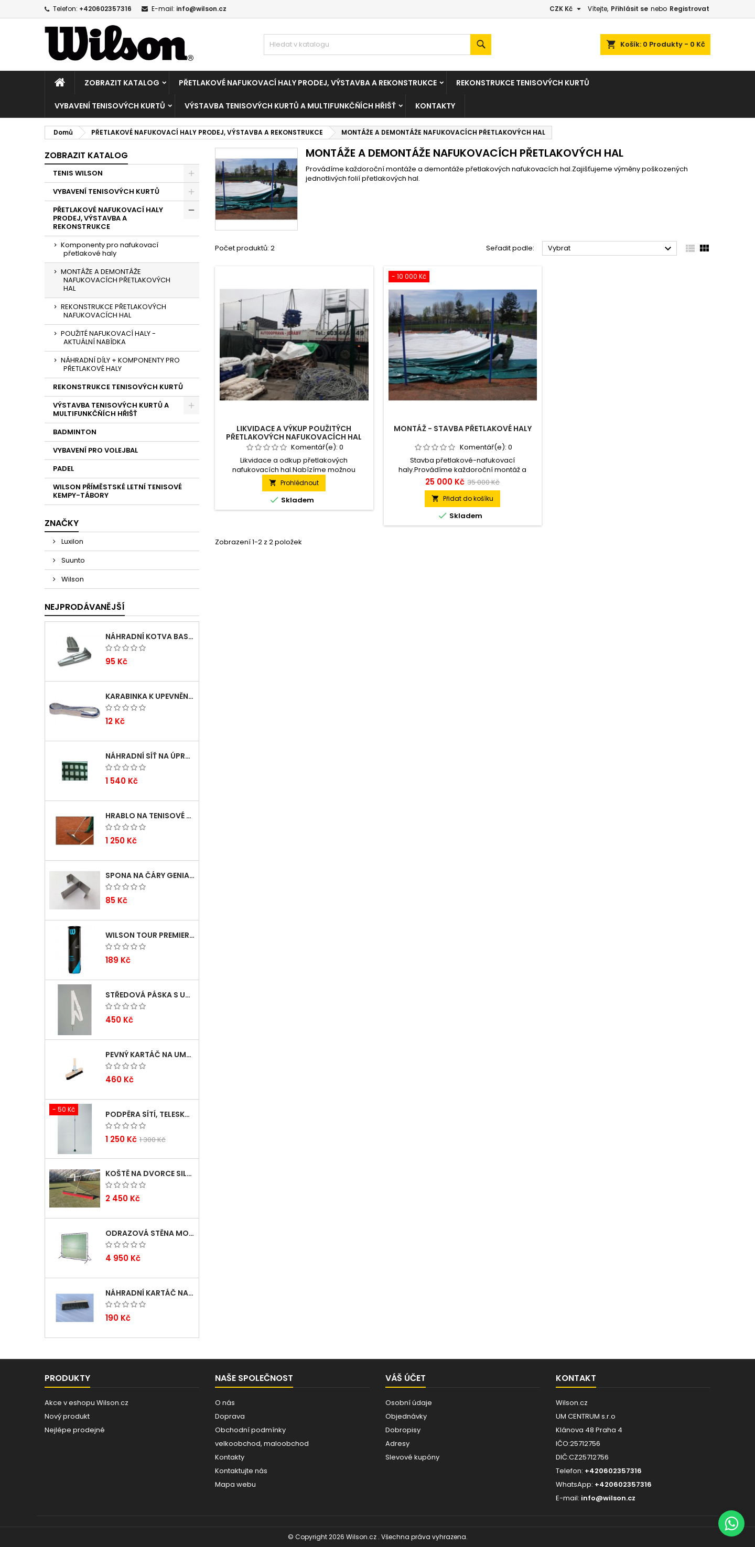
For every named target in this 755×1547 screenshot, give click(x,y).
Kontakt (576, 1378)
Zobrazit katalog (121, 83)
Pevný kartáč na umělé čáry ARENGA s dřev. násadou (150, 1054)
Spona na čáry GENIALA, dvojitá (150, 875)
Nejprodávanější (85, 607)
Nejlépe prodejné (75, 1430)
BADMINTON (74, 432)
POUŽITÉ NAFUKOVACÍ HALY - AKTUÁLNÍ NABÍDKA (108, 337)
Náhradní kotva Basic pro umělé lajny (150, 636)
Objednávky (406, 1416)
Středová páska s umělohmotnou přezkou (150, 995)
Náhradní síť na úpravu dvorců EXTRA (150, 756)
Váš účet (405, 1378)
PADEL (63, 469)
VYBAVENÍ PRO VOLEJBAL (95, 450)
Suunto (72, 560)
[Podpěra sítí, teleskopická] (74, 1110)
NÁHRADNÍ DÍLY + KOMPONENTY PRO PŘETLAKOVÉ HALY (120, 364)
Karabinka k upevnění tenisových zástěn (150, 696)
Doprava (230, 1416)
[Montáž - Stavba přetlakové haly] (463, 277)
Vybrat (611, 249)
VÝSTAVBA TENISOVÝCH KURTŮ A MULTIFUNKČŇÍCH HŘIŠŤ (290, 106)
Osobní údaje (408, 1403)
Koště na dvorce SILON (150, 1173)
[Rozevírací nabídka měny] (566, 9)
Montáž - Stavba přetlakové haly (463, 428)
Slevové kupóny (412, 1457)
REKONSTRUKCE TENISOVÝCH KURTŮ (522, 83)
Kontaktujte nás (241, 1471)
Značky (62, 523)
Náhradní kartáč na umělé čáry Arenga (150, 1293)
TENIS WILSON (78, 173)
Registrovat (689, 8)
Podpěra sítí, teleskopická (150, 1114)
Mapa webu (235, 1484)
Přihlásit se (629, 8)
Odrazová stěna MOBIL (150, 1233)
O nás (225, 1403)
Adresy (397, 1444)
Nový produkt (67, 1416)
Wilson (72, 579)
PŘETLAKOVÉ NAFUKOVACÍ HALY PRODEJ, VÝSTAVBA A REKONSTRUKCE (308, 83)
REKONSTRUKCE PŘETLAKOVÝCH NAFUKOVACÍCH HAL (113, 311)
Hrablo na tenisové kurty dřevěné (150, 815)
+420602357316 (105, 8)
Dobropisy (402, 1430)
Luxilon (71, 541)
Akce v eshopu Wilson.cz (86, 1403)
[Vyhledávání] (377, 44)
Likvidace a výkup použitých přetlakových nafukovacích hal (294, 432)
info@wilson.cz (201, 8)
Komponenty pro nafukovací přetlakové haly (109, 249)
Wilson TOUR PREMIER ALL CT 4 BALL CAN (150, 935)
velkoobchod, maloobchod (262, 1444)
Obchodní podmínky (250, 1430)
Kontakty (435, 106)
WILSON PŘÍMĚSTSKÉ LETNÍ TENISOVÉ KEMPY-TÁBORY (117, 491)
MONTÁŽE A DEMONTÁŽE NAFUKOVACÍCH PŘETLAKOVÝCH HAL (115, 280)
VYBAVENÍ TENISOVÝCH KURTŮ (110, 106)
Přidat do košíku (462, 498)
